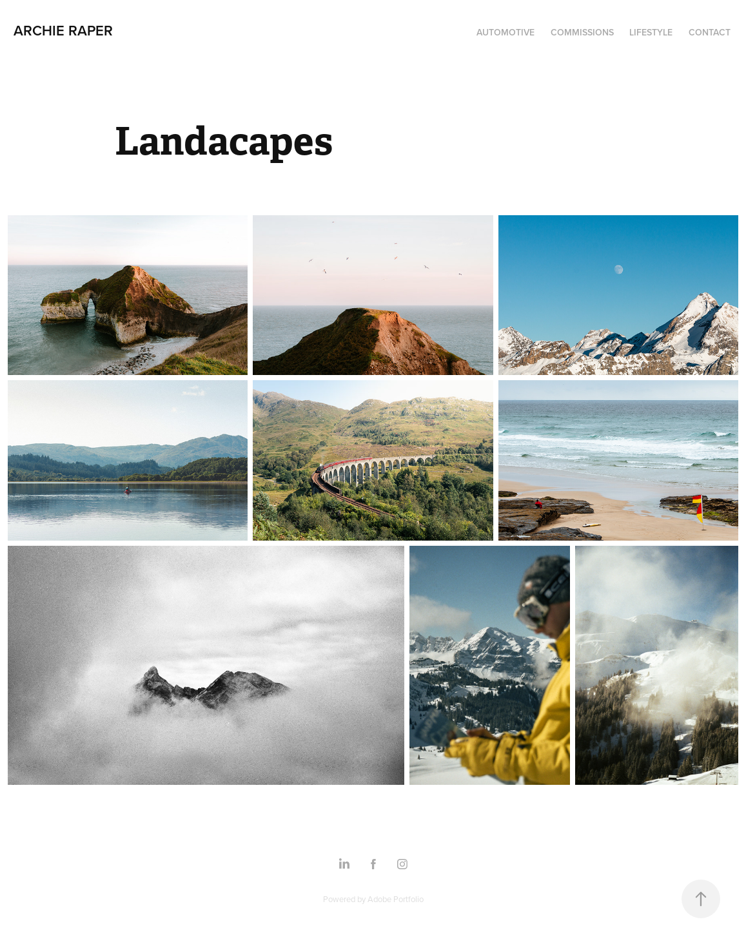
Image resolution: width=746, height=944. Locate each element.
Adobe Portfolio (396, 899)
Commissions (582, 32)
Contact (710, 32)
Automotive (505, 32)
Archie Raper (63, 30)
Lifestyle (650, 32)
